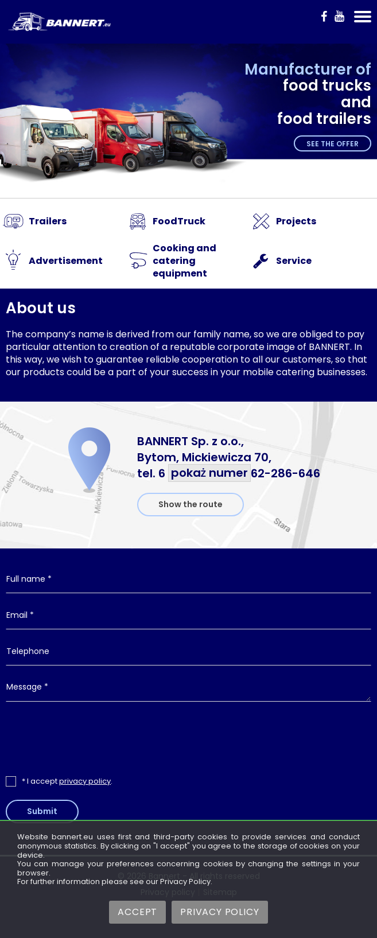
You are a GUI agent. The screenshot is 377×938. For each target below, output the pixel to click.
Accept (137, 911)
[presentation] (189, 738)
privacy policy (85, 781)
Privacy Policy (219, 911)
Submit (42, 811)
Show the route (190, 504)
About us (41, 308)
